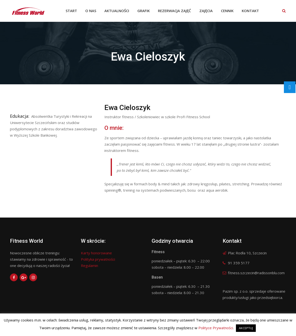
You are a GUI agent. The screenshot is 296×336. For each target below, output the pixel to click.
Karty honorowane (96, 252)
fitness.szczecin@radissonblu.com (256, 272)
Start (71, 10)
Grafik (143, 10)
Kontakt (250, 10)
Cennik (227, 10)
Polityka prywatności (98, 259)
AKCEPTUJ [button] (246, 328)
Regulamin (89, 265)
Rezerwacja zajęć (174, 10)
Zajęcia (206, 10)
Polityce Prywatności (215, 327)
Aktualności (116, 10)
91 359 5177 (238, 262)
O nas (90, 10)
